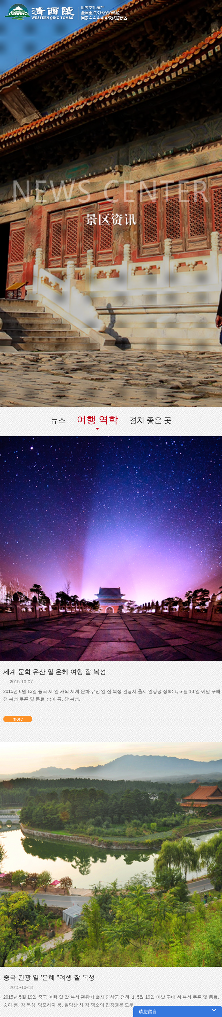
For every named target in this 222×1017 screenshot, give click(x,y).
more (18, 719)
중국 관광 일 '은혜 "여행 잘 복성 (49, 977)
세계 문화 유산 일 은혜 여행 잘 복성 (54, 671)
